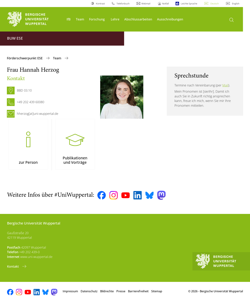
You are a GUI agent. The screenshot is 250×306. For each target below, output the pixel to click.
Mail (225, 85)
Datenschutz (89, 294)
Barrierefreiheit (138, 294)
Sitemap (156, 294)
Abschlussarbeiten (138, 19)
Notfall (165, 3)
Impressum (70, 294)
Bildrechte (107, 294)
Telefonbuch (123, 3)
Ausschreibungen (170, 19)
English (235, 3)
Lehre (115, 19)
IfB (69, 19)
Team (80, 19)
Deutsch (214, 3)
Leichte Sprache (189, 3)
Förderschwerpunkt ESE (25, 58)
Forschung (97, 19)
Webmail (145, 3)
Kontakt (13, 269)
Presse (120, 294)
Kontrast (100, 3)
